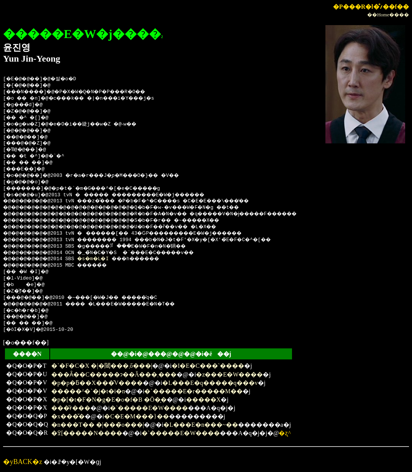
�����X (203, 399)
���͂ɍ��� (70, 408)
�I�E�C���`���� (208, 365)
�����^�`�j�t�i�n (88, 391)
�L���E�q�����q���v (210, 383)
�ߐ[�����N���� (86, 433)
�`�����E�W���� (149, 408)
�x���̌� (68, 416)
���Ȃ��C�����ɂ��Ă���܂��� (114, 374)
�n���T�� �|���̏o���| (97, 424)
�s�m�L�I (101, 259)
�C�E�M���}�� (136, 416)
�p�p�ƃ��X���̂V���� (97, 383)
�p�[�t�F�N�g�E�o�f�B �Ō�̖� (109, 399)
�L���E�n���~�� (200, 424)
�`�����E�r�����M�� (193, 391)
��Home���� (388, 14)
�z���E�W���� (229, 374)
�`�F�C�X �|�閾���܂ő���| (101, 365)
